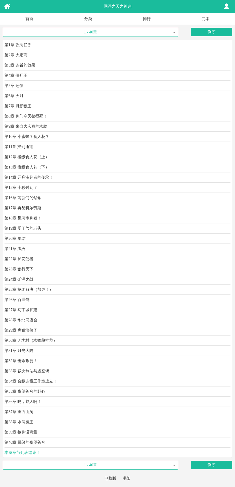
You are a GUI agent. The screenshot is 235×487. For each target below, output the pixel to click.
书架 (127, 478)
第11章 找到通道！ (21, 147)
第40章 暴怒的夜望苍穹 (25, 442)
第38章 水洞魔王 (19, 422)
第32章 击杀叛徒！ (21, 361)
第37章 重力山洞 (19, 412)
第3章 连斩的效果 (20, 65)
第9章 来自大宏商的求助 (26, 126)
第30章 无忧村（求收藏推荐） (31, 340)
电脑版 (110, 478)
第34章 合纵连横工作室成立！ (31, 381)
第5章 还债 (14, 86)
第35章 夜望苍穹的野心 (25, 391)
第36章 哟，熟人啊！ (23, 402)
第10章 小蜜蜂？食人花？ (27, 136)
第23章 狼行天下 (19, 269)
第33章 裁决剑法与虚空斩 (27, 371)
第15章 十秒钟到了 (21, 187)
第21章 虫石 (15, 249)
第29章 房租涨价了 (21, 330)
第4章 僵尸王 (16, 75)
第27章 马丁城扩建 (21, 310)
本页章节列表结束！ (22, 452)
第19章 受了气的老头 (23, 228)
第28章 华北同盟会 (21, 320)
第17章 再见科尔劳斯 (23, 208)
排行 (147, 19)
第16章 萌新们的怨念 (23, 198)
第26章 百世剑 (17, 300)
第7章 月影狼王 (18, 106)
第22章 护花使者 (19, 259)
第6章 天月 (14, 96)
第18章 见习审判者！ (23, 218)
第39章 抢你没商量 (21, 432)
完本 (206, 19)
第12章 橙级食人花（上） (27, 157)
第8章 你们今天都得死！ (26, 116)
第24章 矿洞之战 (19, 279)
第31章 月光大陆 (19, 351)
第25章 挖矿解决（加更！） (29, 289)
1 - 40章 (90, 32)
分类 (88, 19)
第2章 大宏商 (16, 55)
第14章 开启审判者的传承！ (29, 177)
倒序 (211, 32)
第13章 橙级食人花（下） (27, 167)
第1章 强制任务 (18, 45)
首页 (29, 19)
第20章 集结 (15, 238)
